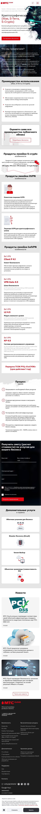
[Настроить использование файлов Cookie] (4, 810)
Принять (31, 810)
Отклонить (15, 810)
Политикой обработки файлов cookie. (28, 805)
